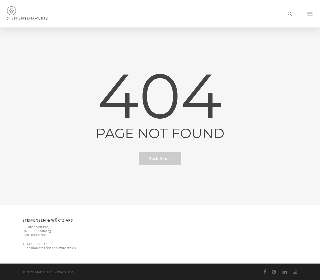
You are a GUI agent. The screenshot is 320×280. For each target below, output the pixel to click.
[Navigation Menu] (310, 13)
